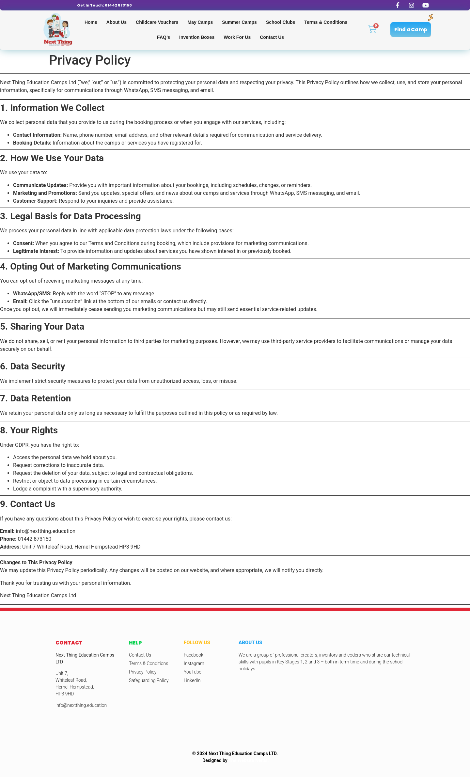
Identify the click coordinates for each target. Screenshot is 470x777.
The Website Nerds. (248, 760)
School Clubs (280, 22)
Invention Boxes (196, 37)
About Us (116, 22)
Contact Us (272, 37)
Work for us (237, 37)
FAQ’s (163, 37)
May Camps (200, 22)
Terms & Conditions (325, 22)
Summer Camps (239, 22)
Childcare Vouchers (157, 22)
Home (91, 22)
